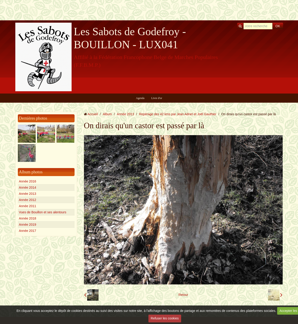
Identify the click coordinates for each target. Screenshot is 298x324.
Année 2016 (27, 181)
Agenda (140, 98)
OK (277, 26)
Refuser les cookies (165, 318)
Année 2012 (27, 200)
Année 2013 (27, 193)
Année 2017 (27, 231)
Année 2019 (27, 224)
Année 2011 (27, 206)
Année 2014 (27, 187)
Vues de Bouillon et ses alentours (42, 212)
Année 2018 (27, 218)
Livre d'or (156, 98)
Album (107, 114)
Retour (183, 295)
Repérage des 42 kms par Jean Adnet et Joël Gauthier (177, 114)
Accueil (93, 114)
